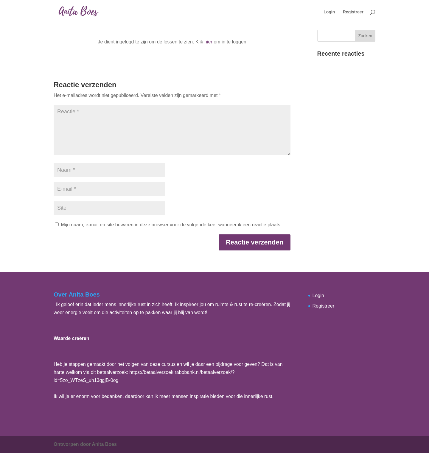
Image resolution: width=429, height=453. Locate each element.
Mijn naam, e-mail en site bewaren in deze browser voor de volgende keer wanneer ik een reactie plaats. (171, 224)
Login (329, 12)
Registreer (353, 12)
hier (208, 41)
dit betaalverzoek (109, 372)
